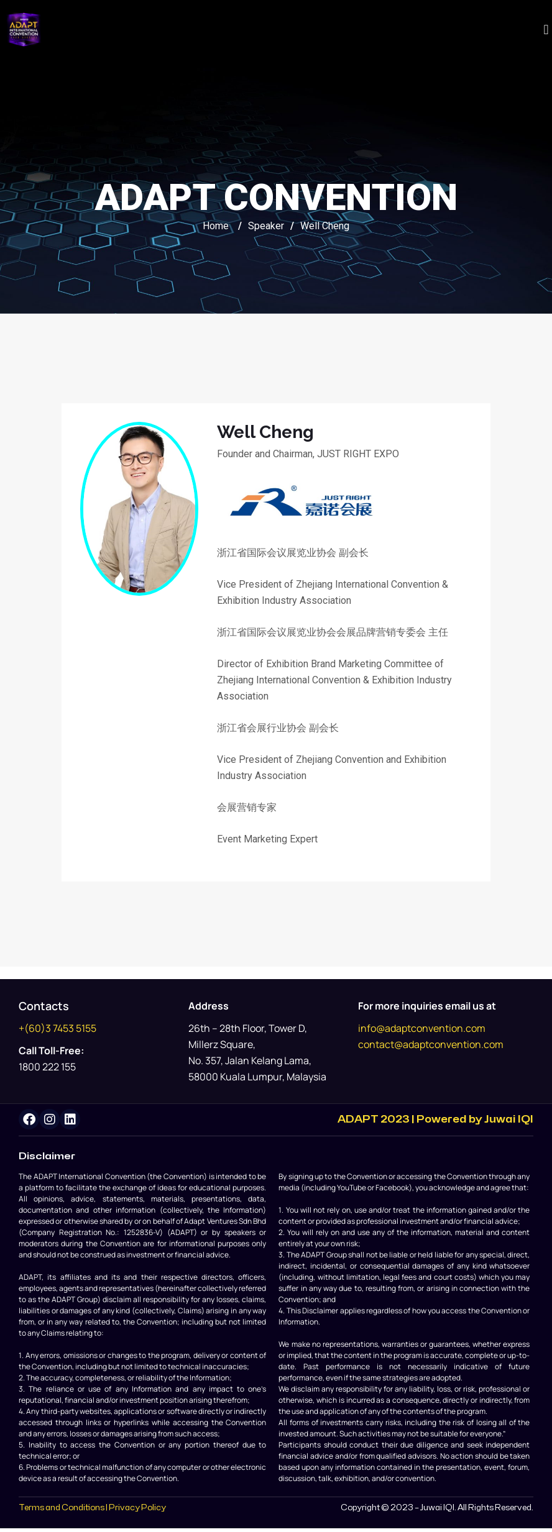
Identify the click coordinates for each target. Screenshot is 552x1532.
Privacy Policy (137, 1512)
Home (216, 226)
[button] (546, 29)
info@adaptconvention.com (421, 1028)
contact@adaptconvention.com (431, 1044)
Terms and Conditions (61, 1512)
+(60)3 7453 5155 (57, 1028)
